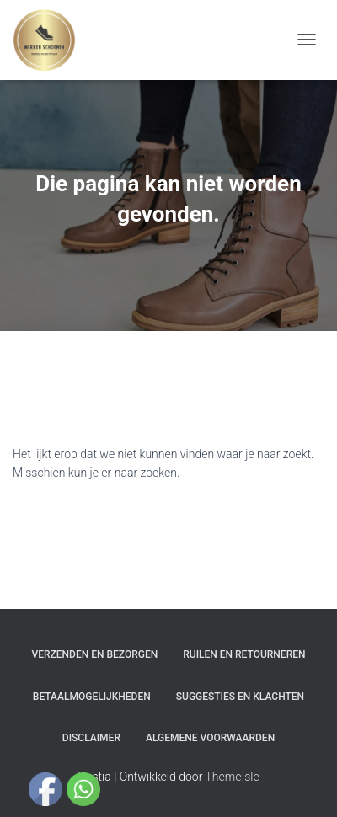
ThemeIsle (232, 776)
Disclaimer (91, 738)
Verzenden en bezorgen (95, 654)
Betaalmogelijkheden (92, 696)
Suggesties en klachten (240, 696)
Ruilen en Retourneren (244, 654)
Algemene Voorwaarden (210, 738)
